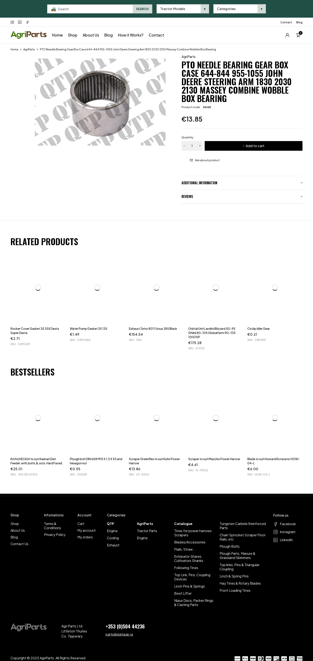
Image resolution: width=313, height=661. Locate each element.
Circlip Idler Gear (258, 328)
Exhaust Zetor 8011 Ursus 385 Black (153, 328)
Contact (286, 22)
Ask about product (207, 160)
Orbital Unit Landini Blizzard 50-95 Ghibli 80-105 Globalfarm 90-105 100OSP (212, 333)
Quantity (187, 137)
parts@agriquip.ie (119, 634)
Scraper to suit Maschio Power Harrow (214, 459)
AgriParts (29, 49)
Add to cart (255, 146)
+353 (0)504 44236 (125, 626)
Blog (299, 22)
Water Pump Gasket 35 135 (88, 328)
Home (14, 49)
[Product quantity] (192, 146)
